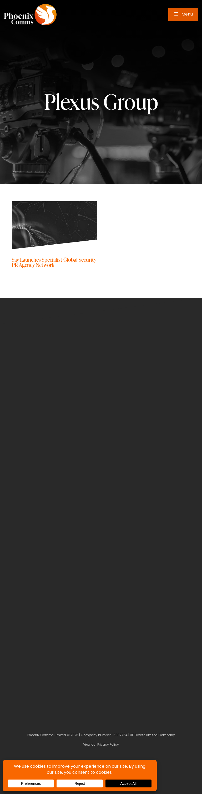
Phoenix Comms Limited (46, 735)
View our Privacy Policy (101, 744)
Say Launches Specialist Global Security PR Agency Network (54, 262)
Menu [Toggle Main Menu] (183, 14)
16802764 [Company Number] (120, 735)
